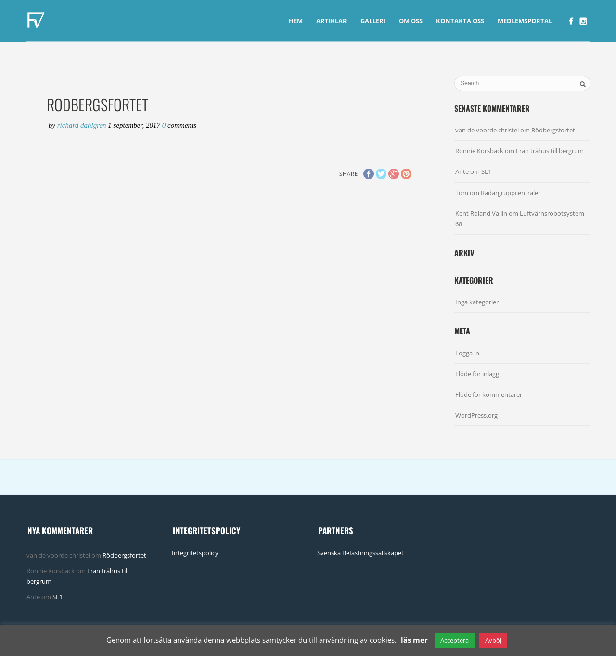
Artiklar (331, 20)
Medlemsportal (525, 20)
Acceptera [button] (454, 640)
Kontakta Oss (460, 20)
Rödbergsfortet (553, 130)
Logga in (467, 353)
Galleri (372, 20)
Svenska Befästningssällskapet (360, 553)
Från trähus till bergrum (550, 150)
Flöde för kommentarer (488, 394)
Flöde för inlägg (477, 373)
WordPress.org (476, 415)
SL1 (486, 171)
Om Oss (411, 20)
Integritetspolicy (195, 553)
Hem (296, 20)
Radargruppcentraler (510, 192)
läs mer (414, 639)
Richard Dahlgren (82, 125)
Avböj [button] (493, 640)
